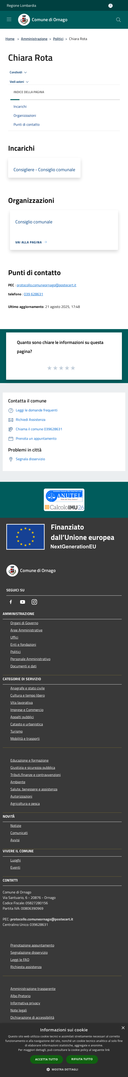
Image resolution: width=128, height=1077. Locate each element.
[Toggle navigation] (9, 19)
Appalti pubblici (22, 717)
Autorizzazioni (21, 796)
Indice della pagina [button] (29, 92)
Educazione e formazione (29, 760)
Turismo (16, 731)
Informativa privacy (25, 1003)
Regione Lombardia (21, 5)
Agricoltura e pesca (25, 803)
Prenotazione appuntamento (32, 945)
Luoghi (15, 860)
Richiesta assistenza (26, 966)
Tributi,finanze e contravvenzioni (35, 774)
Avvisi (15, 840)
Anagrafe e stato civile (27, 688)
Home (9, 38)
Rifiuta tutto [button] (82, 1059)
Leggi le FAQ (19, 959)
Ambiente (17, 782)
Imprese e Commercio (26, 709)
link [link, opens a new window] (107, 1050)
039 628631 (33, 294)
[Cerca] (118, 19)
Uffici (14, 637)
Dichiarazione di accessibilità (32, 1017)
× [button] (123, 1028)
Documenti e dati (23, 666)
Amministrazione (34, 38)
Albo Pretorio (20, 995)
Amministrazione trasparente (33, 988)
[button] (64, 1069)
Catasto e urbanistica (26, 724)
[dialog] (64, 1050)
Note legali (18, 1010)
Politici (58, 38)
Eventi (15, 867)
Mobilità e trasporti (25, 738)
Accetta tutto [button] (46, 1059)
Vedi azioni (20, 82)
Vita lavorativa (21, 702)
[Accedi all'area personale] (110, 5)
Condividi (19, 72)
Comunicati (19, 832)
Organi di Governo (24, 623)
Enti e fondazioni (23, 644)
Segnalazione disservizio (29, 952)
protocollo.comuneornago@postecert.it (46, 285)
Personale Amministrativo (30, 659)
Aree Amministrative (26, 630)
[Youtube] (22, 601)
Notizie (15, 825)
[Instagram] (34, 601)
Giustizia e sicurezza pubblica (32, 767)
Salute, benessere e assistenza (33, 789)
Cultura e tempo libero (27, 695)
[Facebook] (10, 601)
